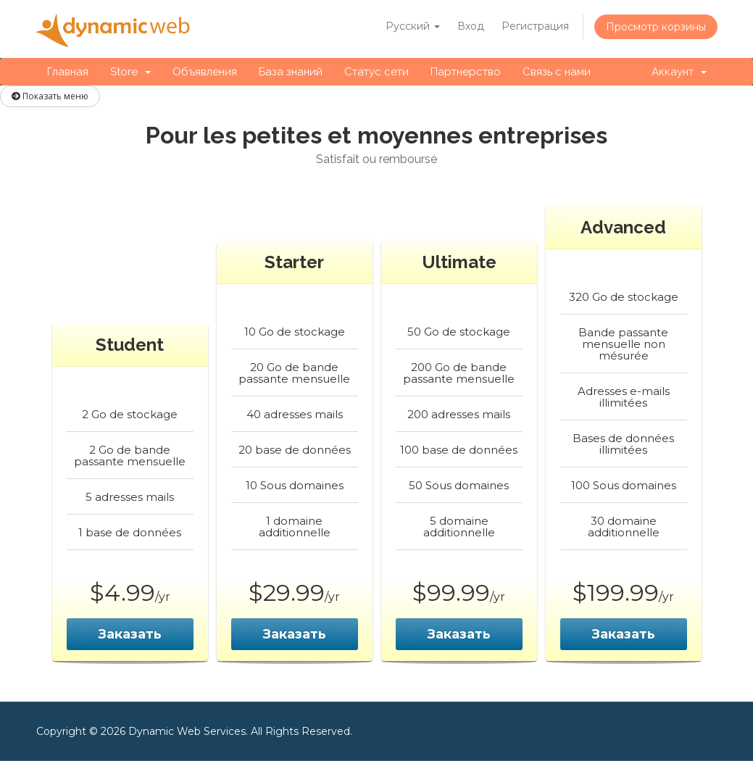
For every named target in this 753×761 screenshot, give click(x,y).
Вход (470, 26)
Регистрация (535, 26)
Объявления (204, 71)
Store (130, 71)
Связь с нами (557, 71)
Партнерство (465, 71)
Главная (67, 71)
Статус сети (376, 71)
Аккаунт (679, 71)
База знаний (291, 71)
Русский (413, 26)
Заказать (130, 634)
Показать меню (50, 96)
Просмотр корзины (656, 26)
